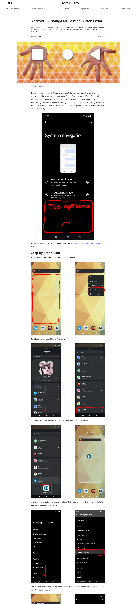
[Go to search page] (129, 3)
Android (40, 86)
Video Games (64, 9)
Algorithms (85, 9)
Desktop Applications (39, 9)
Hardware (104, 9)
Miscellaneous (125, 9)
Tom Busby (70, 3)
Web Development (13, 9)
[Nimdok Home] (9, 3)
